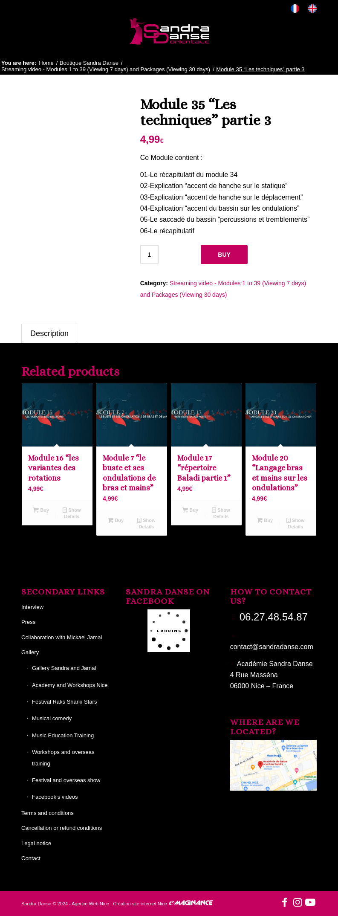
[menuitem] (295, 8)
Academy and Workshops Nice (70, 685)
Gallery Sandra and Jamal (64, 668)
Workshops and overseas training (63, 757)
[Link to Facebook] (284, 902)
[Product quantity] (149, 254)
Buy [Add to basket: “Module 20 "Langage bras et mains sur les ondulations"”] (265, 520)
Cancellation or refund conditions (61, 828)
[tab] (49, 333)
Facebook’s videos (55, 797)
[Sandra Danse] (169, 31)
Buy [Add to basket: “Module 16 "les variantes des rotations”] (41, 510)
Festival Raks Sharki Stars (64, 702)
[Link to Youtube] (310, 902)
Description (49, 333)
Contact (30, 858)
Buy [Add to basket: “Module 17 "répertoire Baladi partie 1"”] (190, 510)
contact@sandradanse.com (271, 646)
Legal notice (36, 843)
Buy (224, 254)
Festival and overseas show (66, 780)
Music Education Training (63, 735)
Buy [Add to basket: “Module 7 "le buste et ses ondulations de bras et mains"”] (116, 520)
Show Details (72, 513)
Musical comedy (52, 718)
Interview (32, 607)
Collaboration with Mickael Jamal (61, 637)
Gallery (30, 652)
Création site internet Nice (140, 903)
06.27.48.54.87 (274, 617)
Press (28, 622)
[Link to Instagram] (297, 902)
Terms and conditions (47, 813)
